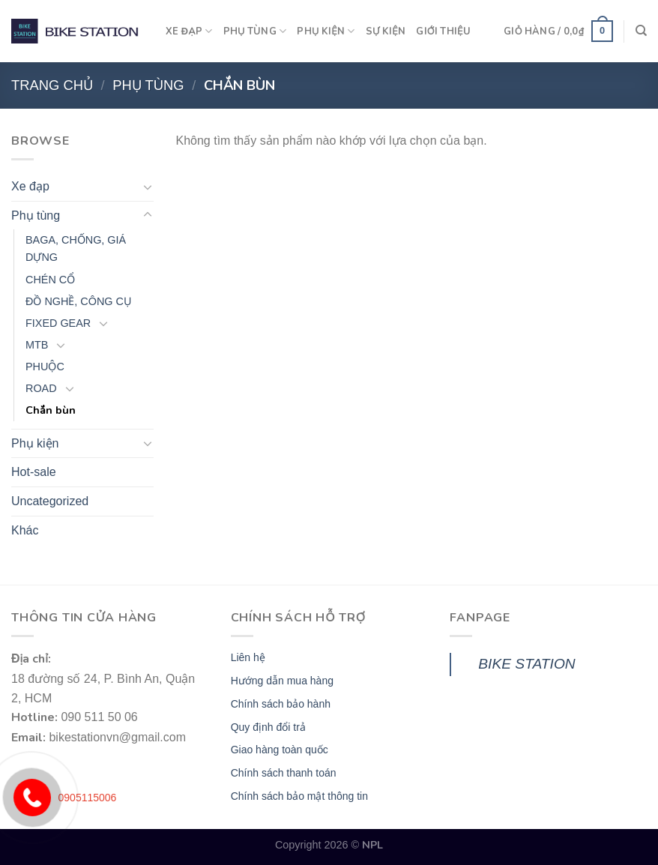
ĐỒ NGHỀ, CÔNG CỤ (78, 301)
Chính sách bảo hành (280, 704)
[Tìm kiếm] (641, 30)
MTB (36, 345)
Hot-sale (33, 471)
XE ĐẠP (189, 31)
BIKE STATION (526, 664)
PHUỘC (44, 367)
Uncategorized (49, 501)
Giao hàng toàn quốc (279, 750)
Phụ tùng (148, 85)
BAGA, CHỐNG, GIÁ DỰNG (75, 248)
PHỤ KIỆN (325, 31)
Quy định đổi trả (268, 727)
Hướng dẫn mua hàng (282, 681)
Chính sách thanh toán (283, 773)
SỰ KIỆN (386, 31)
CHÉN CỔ (50, 280)
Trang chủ (52, 85)
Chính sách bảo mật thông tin (299, 796)
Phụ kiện (34, 443)
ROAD (41, 388)
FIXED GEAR (58, 323)
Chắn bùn (50, 410)
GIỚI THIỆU (443, 31)
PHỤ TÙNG (255, 31)
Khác (24, 530)
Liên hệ (248, 657)
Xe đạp (30, 186)
